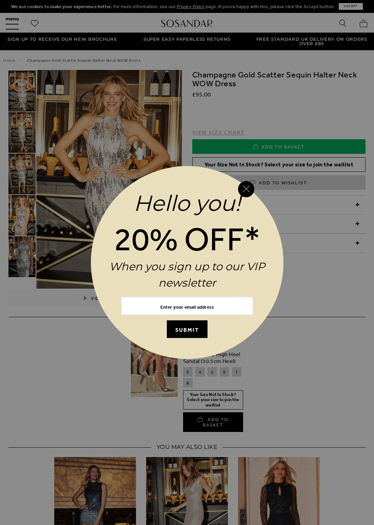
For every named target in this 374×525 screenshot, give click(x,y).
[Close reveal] (246, 189)
